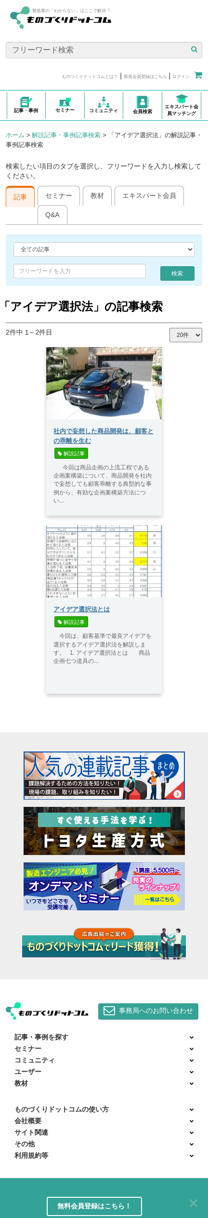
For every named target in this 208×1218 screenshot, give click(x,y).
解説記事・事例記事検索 (66, 135)
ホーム (15, 135)
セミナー (58, 195)
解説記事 (71, 453)
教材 (97, 195)
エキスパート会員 (149, 195)
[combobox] (79, 271)
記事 (20, 197)
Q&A (52, 215)
